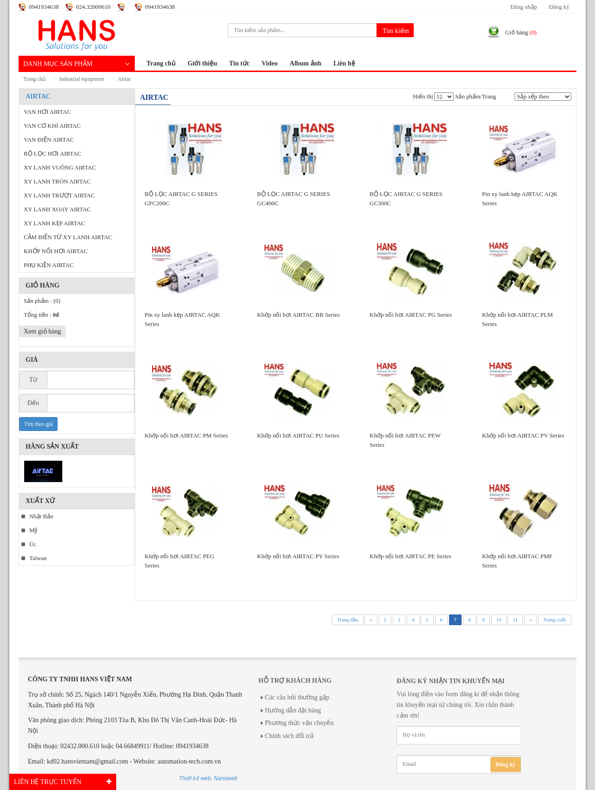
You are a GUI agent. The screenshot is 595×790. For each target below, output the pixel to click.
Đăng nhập (523, 7)
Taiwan (38, 558)
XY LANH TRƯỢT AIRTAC (59, 195)
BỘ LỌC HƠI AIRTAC (52, 153)
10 (499, 619)
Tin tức (239, 63)
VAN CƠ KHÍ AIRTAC (52, 126)
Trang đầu (347, 619)
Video (270, 63)
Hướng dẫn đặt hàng (293, 710)
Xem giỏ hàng (42, 331)
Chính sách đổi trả (289, 735)
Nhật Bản (41, 516)
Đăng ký (559, 7)
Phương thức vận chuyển (299, 722)
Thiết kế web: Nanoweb (208, 778)
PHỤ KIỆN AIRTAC (48, 265)
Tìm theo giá (38, 424)
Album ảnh (305, 63)
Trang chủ (161, 63)
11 (515, 619)
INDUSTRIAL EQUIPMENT (82, 79)
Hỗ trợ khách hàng (294, 680)
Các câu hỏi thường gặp (297, 697)
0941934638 (44, 7)
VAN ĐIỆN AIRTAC (49, 140)
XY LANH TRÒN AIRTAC (57, 181)
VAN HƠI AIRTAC (47, 112)
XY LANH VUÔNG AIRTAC (60, 167)
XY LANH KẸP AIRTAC (54, 223)
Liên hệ (344, 63)
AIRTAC (124, 79)
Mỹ (33, 530)
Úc (32, 544)
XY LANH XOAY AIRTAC (57, 209)
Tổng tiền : (41, 315)
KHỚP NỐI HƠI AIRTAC (56, 251)
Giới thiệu (202, 63)
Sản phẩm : (42, 301)
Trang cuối (554, 619)
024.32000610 (93, 7)
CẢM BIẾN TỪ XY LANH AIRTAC (68, 237)
